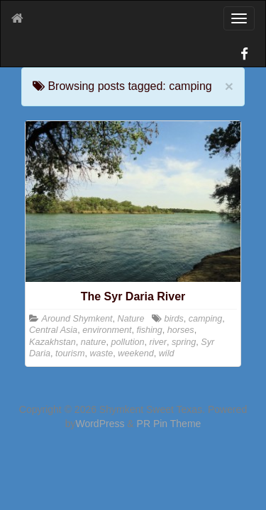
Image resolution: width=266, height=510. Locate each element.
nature (93, 342)
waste (101, 353)
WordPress (99, 423)
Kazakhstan (52, 342)
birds (173, 319)
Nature (131, 319)
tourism (69, 353)
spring (184, 342)
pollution (128, 342)
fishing (149, 330)
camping (206, 319)
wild (166, 353)
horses (180, 330)
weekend (135, 353)
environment (106, 330)
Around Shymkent (77, 319)
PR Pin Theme (169, 423)
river (158, 342)
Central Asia (53, 330)
